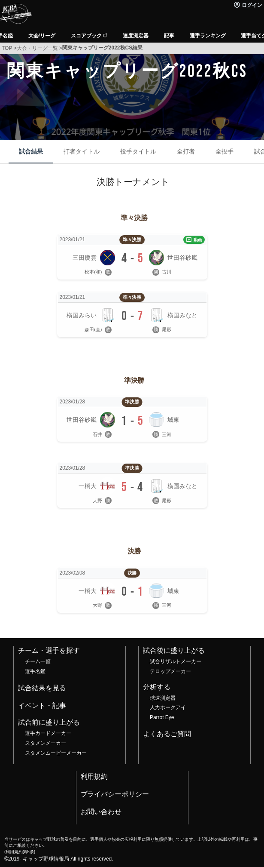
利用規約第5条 (19, 851)
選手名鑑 (35, 671)
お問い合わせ (101, 811)
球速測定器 (163, 698)
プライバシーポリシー (115, 794)
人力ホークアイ (168, 707)
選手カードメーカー (48, 733)
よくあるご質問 (167, 734)
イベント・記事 (42, 705)
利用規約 (94, 776)
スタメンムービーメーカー (56, 753)
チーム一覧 (38, 661)
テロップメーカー (170, 671)
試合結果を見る (42, 688)
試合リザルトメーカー (175, 661)
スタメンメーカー (45, 743)
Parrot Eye (162, 717)
